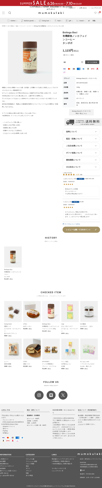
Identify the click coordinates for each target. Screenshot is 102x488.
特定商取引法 (4, 463)
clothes (11, 21)
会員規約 (3, 468)
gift (68, 21)
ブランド (28, 471)
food (57, 21)
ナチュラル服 (30, 459)
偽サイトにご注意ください (8, 471)
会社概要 (3, 461)
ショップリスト (96, 8)
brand (80, 21)
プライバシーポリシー (7, 466)
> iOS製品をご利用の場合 (60, 461)
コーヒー (29, 26)
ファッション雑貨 (31, 461)
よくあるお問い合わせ (7, 475)
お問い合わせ (83, 8)
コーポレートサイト (59, 468)
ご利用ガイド (71, 8)
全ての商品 (11, 26)
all (89, 20)
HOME (4, 26)
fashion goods (27, 21)
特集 (94, 20)
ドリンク (22, 26)
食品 (17, 26)
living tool (43, 21)
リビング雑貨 (30, 463)
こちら (80, 424)
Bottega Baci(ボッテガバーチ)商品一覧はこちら (81, 112)
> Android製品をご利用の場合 (62, 463)
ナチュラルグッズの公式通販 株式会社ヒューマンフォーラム (47, 486)
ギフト (28, 468)
